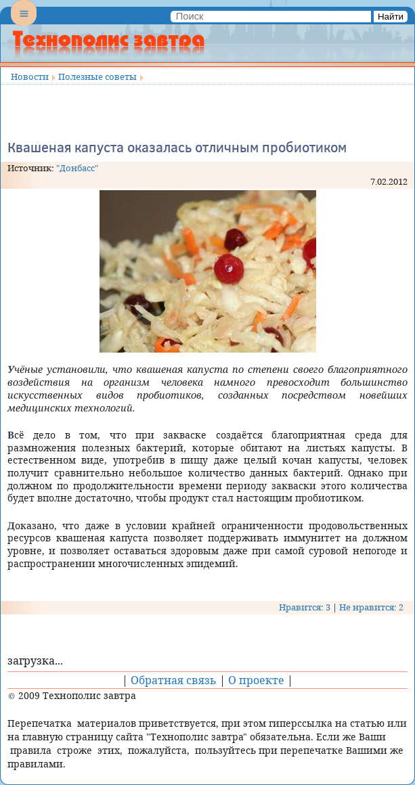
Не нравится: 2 (371, 607)
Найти (390, 17)
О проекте (256, 680)
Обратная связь (174, 680)
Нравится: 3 (304, 607)
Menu (24, 24)
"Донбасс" (77, 168)
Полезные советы (97, 76)
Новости (30, 76)
